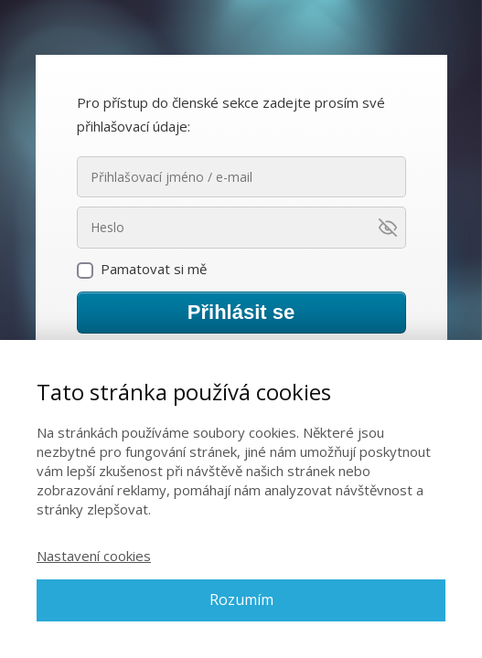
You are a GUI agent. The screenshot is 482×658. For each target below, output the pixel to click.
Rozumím (241, 599)
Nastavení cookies (94, 556)
